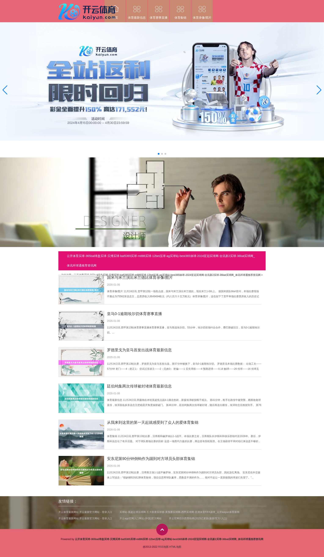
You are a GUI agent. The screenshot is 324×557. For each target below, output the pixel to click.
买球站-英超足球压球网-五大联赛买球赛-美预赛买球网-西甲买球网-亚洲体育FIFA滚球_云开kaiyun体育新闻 (179, 512)
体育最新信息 (136, 9)
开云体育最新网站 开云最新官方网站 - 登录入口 (85, 512)
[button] (319, 89)
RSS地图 (163, 546)
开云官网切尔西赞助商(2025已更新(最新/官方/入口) (198, 518)
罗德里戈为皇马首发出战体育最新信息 (139, 350)
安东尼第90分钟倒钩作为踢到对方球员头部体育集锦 (151, 459)
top (162, 529)
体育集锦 (180, 9)
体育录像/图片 (202, 9)
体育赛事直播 (158, 9)
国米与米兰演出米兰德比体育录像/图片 (140, 277)
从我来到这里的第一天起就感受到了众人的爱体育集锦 (152, 422)
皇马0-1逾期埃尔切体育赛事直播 (134, 314)
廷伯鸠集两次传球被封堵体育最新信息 (139, 386)
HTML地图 (175, 546)
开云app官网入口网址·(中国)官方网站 (140, 518)
